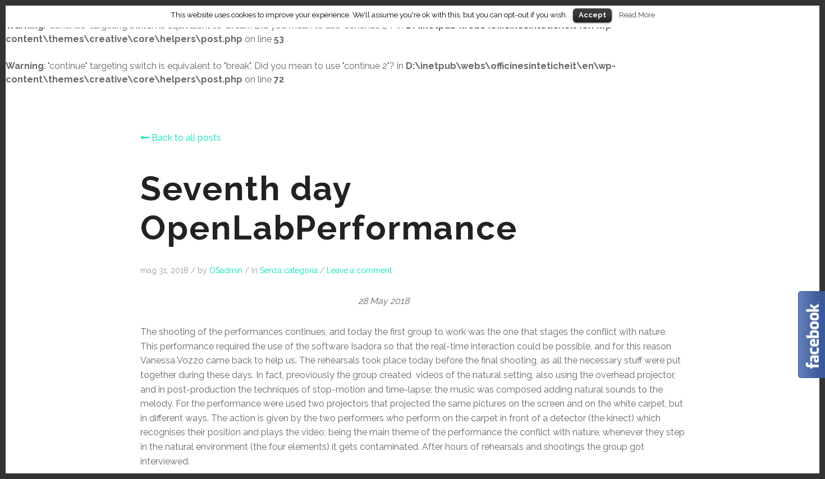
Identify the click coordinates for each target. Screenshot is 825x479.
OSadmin (225, 270)
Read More (637, 14)
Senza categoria (289, 270)
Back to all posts (180, 137)
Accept (592, 15)
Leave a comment (359, 270)
